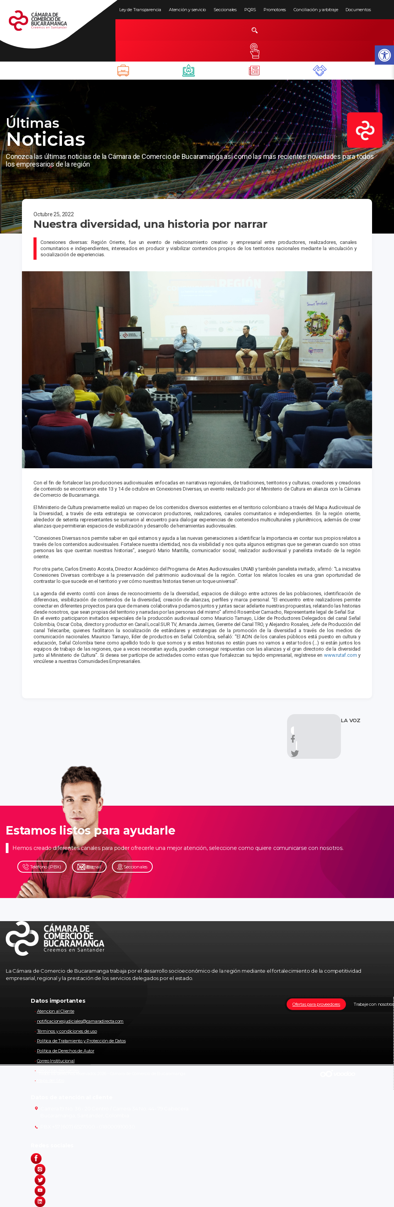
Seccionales (225, 9)
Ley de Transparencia (140, 9)
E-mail (89, 867)
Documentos (358, 9)
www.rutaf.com (340, 655)
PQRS (250, 9)
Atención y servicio (187, 9)
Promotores (275, 9)
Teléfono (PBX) (42, 867)
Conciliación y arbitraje (316, 9)
